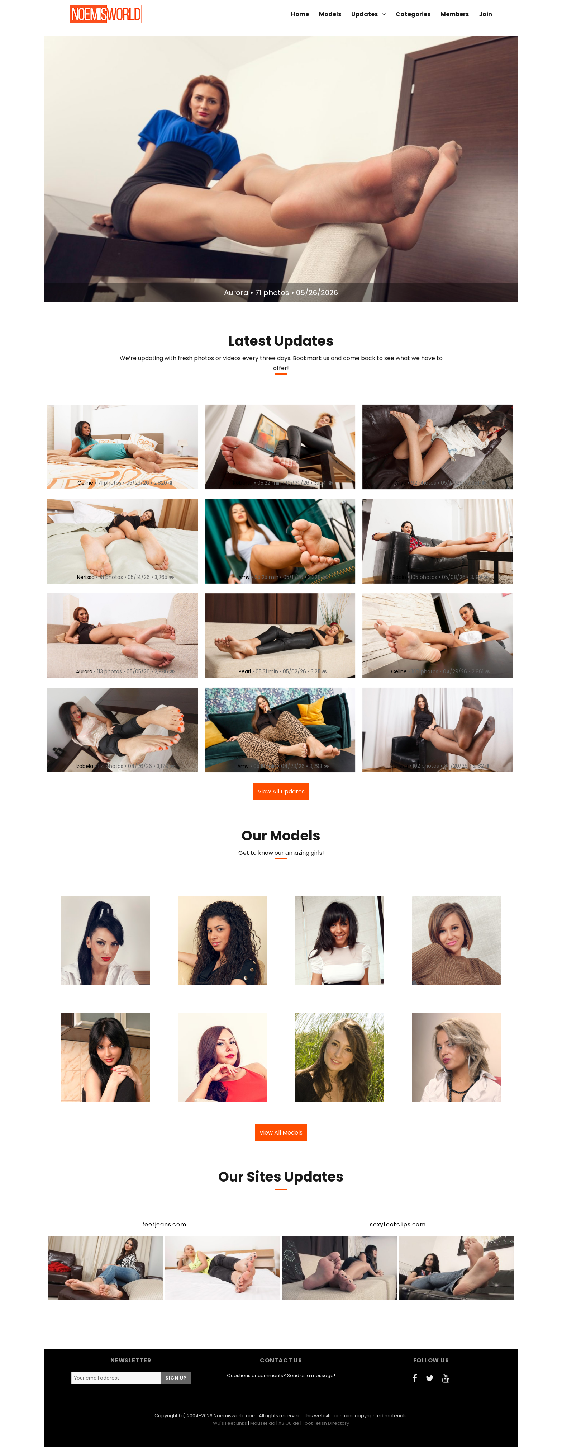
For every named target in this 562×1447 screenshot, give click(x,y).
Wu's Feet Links (230, 1423)
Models (330, 14)
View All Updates (281, 791)
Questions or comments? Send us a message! (281, 1375)
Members (454, 14)
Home (300, 14)
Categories (413, 14)
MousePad (262, 1423)
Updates (364, 14)
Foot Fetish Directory (326, 1423)
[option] (281, 169)
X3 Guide (288, 1423)
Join (485, 14)
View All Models (281, 1132)
